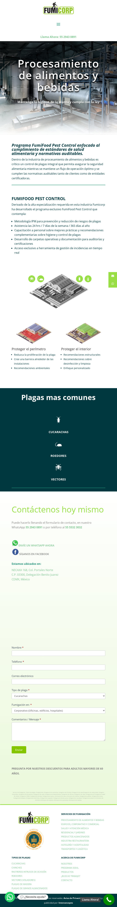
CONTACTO (66, 880)
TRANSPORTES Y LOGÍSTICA (74, 849)
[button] (10, 897)
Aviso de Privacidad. (74, 898)
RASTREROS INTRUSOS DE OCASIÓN (29, 871)
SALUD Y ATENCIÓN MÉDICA (75, 828)
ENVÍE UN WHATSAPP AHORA (33, 545)
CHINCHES (17, 867)
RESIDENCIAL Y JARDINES (73, 832)
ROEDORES (17, 875)
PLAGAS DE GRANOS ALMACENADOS (29, 888)
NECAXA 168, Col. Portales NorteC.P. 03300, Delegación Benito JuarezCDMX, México (35, 574)
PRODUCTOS (67, 871)
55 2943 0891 (34, 527)
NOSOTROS (66, 863)
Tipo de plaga (20, 690)
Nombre (17, 647)
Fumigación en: (22, 704)
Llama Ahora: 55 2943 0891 (58, 37)
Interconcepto (66, 902)
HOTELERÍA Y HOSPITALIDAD (75, 844)
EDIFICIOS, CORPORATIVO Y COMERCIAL (80, 824)
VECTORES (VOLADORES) (23, 880)
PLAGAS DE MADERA (22, 884)
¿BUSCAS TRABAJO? (70, 876)
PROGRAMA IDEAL (70, 867)
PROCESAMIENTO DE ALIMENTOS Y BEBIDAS (82, 820)
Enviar (19, 749)
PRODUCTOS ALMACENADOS (75, 836)
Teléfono (18, 661)
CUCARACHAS (18, 863)
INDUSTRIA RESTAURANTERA (75, 840)
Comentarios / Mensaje (26, 719)
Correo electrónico (22, 676)
